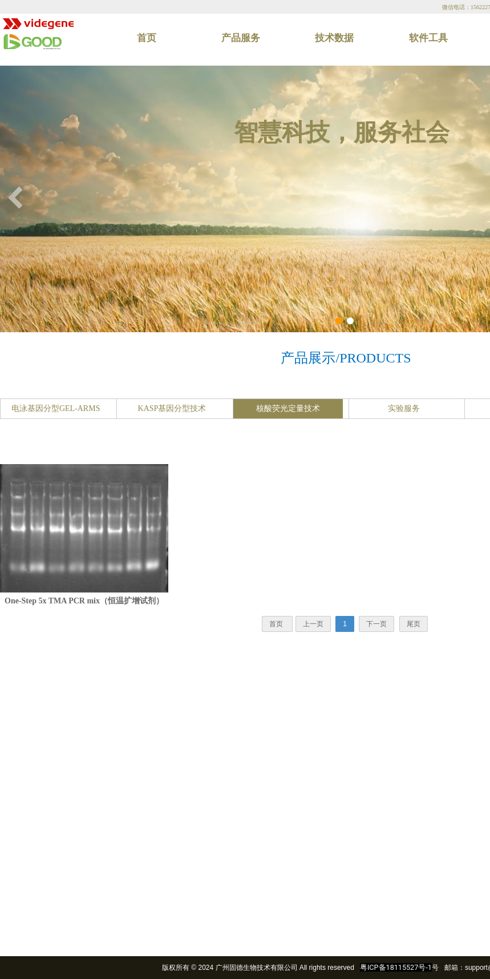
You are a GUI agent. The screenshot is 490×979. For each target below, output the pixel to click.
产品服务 (240, 38)
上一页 (313, 624)
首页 (146, 38)
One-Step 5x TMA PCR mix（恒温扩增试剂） (84, 601)
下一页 (376, 624)
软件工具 (428, 38)
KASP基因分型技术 (172, 408)
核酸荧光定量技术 (288, 408)
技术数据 (334, 38)
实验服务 (404, 408)
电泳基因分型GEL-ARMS (55, 408)
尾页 (413, 624)
